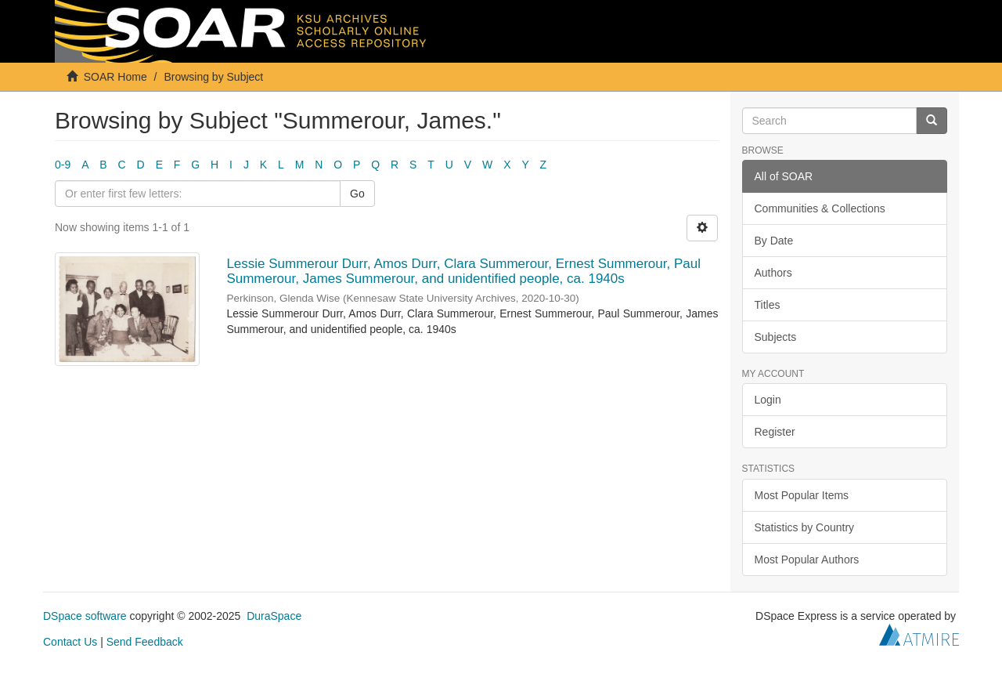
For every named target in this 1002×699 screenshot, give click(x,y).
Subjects (776, 337)
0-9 (62, 164)
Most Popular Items (802, 495)
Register (775, 432)
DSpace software (85, 616)
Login (768, 399)
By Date (774, 240)
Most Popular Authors (807, 559)
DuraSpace (274, 616)
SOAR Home (115, 77)
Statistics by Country (805, 527)
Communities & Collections (820, 208)
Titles (767, 305)
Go (357, 193)
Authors (773, 272)
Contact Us (70, 642)
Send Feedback (144, 642)
